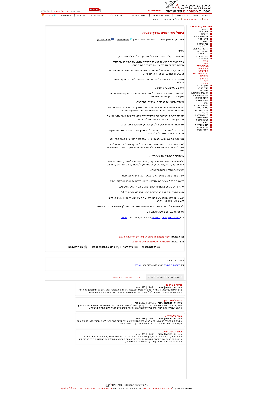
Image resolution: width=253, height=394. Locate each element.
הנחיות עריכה (96, 15)
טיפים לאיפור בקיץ (173, 300)
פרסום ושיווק (202, 117)
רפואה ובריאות (201, 125)
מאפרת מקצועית (171, 217)
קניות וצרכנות (202, 120)
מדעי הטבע (203, 88)
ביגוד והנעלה (203, 66)
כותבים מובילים (116, 15)
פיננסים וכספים (201, 115)
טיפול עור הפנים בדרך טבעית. (166, 19)
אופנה (206, 61)
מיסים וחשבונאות (200, 95)
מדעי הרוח (203, 90)
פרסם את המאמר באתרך (103, 247)
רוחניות (205, 122)
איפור (185, 19)
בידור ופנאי (203, 39)
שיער (206, 80)
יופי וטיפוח (196, 19)
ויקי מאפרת (172, 39)
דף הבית (206, 15)
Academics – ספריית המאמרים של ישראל (151, 242)
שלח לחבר (128, 247)
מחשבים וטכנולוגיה (199, 93)
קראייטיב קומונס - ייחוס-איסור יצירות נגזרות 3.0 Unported (86, 388)
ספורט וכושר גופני (200, 105)
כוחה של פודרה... (173, 316)
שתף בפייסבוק (104, 39)
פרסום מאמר (182, 15)
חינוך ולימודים (202, 56)
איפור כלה (134, 237)
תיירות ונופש (202, 130)
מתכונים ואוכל (202, 100)
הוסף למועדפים (75, 247)
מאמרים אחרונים (161, 15)
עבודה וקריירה (201, 107)
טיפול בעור (204, 71)
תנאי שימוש (66, 15)
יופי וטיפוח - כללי (201, 73)
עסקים (205, 112)
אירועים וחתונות (201, 36)
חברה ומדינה (202, 51)
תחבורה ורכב (202, 127)
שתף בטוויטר (123, 39)
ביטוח (205, 41)
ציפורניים (204, 76)
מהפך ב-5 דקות (174, 284)
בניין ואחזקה (202, 44)
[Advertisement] (148, 24)
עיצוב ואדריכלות (201, 110)
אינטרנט (204, 34)
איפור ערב (124, 237)
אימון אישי (203, 31)
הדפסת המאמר (149, 247)
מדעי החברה (202, 85)
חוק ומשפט (203, 53)
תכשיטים (205, 83)
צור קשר (81, 15)
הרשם (65, 11)
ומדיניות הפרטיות (151, 388)
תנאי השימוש (166, 388)
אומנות (205, 29)
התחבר (57, 11)
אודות (195, 15)
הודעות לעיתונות (200, 49)
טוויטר (50, 15)
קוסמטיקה (204, 78)
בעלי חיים (204, 46)
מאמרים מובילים (138, 15)
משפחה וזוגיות (202, 98)
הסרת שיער (203, 68)
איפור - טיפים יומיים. (172, 331)
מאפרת (156, 217)
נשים (206, 103)
